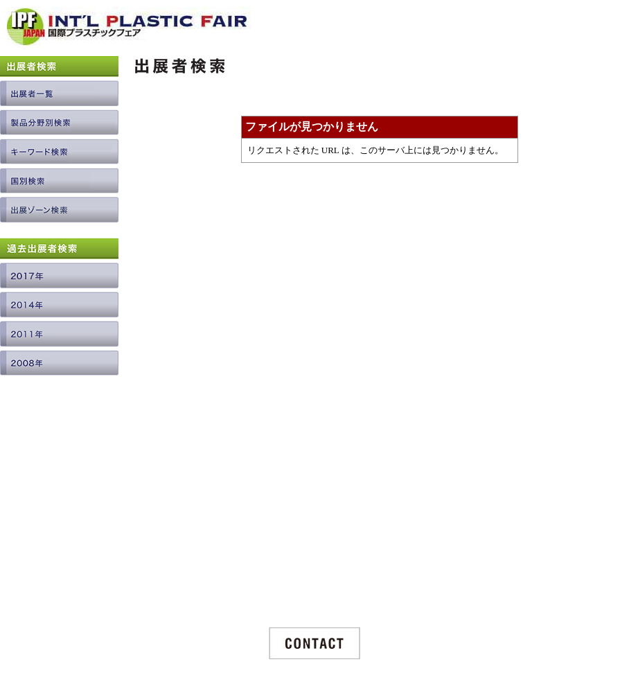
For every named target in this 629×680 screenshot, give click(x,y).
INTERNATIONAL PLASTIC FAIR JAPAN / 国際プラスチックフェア (129, 32)
